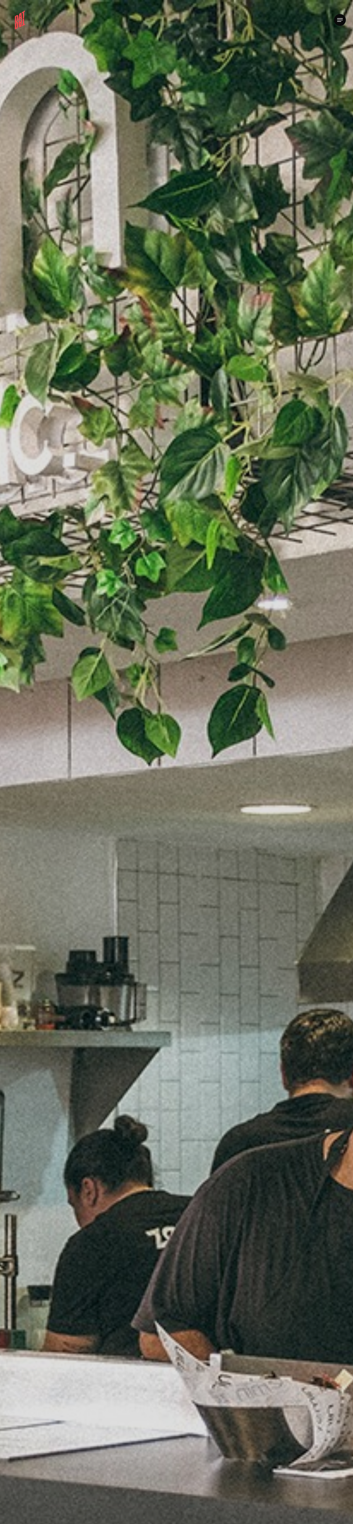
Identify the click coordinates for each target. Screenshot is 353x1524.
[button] (340, 20)
